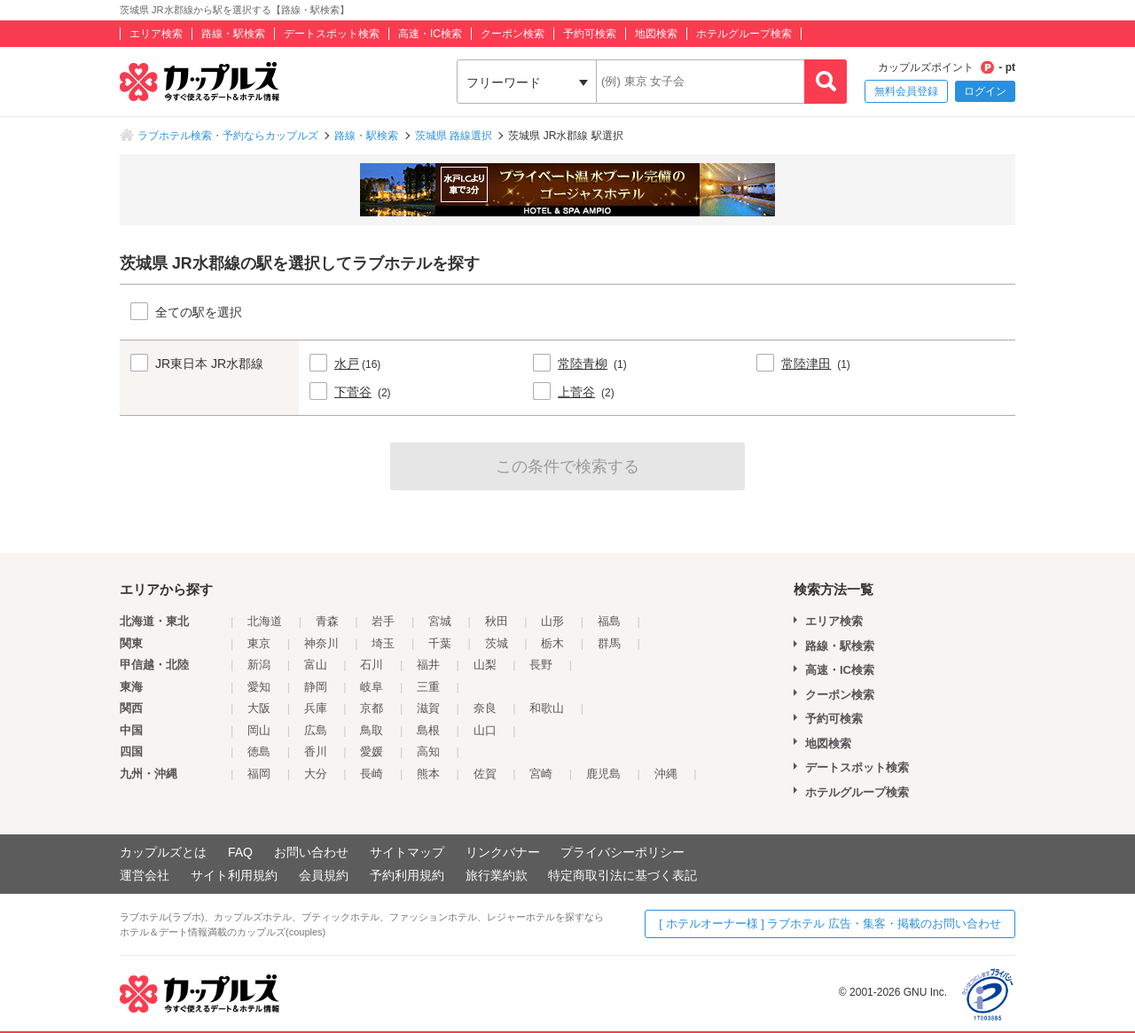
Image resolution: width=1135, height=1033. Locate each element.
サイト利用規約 (234, 875)
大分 (315, 773)
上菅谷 (576, 392)
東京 (258, 643)
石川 (371, 664)
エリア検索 (156, 33)
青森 (327, 621)
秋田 (496, 621)
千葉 (439, 643)
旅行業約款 (497, 875)
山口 (485, 730)
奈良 (485, 708)
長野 (540, 664)
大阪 (258, 708)
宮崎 (540, 773)
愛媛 (371, 751)
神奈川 (321, 643)
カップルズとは (163, 852)
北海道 (264, 621)
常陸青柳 (582, 363)
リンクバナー (503, 852)
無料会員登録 (906, 91)
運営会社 (144, 875)
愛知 (258, 686)
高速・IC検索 (430, 33)
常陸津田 (806, 363)
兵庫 (315, 708)
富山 (315, 664)
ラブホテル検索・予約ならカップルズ (227, 135)
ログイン (985, 91)
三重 (428, 686)
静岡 (315, 686)
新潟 (258, 664)
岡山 (258, 730)
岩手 (383, 621)
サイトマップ (407, 852)
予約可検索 (589, 33)
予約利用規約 (407, 875)
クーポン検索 (512, 33)
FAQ (240, 852)
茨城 (496, 643)
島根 (428, 730)
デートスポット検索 (332, 33)
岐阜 (371, 686)
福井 (428, 664)
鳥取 (371, 730)
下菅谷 (353, 392)
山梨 (485, 664)
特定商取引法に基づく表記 (622, 875)
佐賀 (485, 773)
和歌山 (546, 708)
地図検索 (656, 33)
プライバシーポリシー (622, 852)
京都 (371, 708)
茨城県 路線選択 (453, 135)
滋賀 (428, 708)
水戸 (346, 363)
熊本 (428, 773)
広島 (315, 730)
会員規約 (323, 875)
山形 (552, 621)
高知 (428, 751)
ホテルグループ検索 (744, 33)
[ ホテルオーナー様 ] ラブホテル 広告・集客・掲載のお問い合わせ (830, 923)
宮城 (439, 621)
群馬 (609, 643)
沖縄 (665, 773)
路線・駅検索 (233, 33)
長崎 (371, 773)
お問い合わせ (311, 852)
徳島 (258, 751)
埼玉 (383, 643)
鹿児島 (603, 773)
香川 (315, 751)
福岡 (258, 773)
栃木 (552, 643)
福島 (609, 621)
